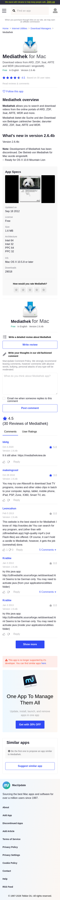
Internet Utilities (19, 28)
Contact (7, 870)
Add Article (8, 831)
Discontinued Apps (13, 823)
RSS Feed (8, 886)
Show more (30, 644)
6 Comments (48, 592)
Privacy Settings (11, 855)
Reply (16, 461)
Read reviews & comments (16, 83)
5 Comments (48, 549)
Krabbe (7, 558)
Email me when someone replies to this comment (29, 399)
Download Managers (41, 28)
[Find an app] (13, 11)
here (43, 663)
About (6, 807)
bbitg (6, 442)
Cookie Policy (10, 863)
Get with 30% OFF (30, 724)
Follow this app (13, 91)
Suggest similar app (30, 766)
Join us (51, 1)
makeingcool (10, 470)
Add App (7, 815)
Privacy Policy (10, 847)
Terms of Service (11, 839)
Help (5, 878)
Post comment (30, 408)
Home (5, 28)
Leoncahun (9, 508)
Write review (30, 344)
